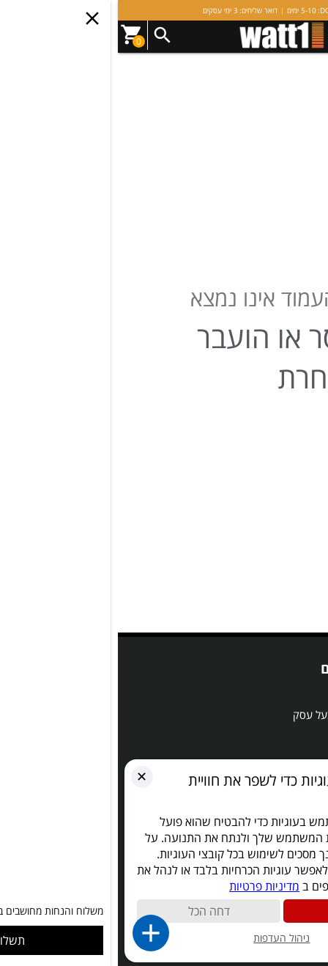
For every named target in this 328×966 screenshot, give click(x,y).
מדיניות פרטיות (146, 886)
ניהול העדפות (163, 938)
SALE (300, 692)
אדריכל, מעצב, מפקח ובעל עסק (244, 714)
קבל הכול (237, 911)
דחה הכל (91, 911)
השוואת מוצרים (280, 736)
